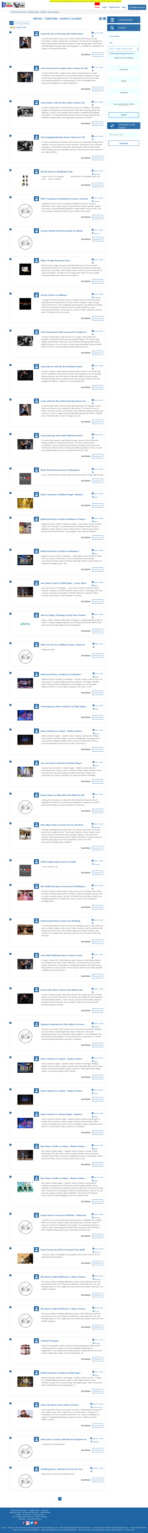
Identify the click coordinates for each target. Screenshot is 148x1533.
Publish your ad (137, 7)
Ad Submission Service (30, 1512)
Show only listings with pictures (121, 53)
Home (97, 7)
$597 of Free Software (19, 1510)
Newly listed (21, 27)
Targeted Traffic (33, 1510)
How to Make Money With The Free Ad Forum (75, 1528)
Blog (124, 7)
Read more (98, 54)
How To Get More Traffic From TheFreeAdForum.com (110, 1528)
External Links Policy (34, 1519)
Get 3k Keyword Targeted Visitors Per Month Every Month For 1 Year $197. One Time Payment (85, 1)
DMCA (37, 1517)
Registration (114, 7)
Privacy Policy (130, 1530)
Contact (4, 1528)
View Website (86, 54)
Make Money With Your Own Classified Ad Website (59, 1530)
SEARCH (124, 115)
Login (104, 7)
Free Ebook (27, 1515)
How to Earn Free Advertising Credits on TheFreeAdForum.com (36, 1528)
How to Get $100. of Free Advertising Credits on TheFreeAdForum (101, 1530)
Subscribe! (123, 143)
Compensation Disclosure (25, 1517)
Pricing (10, 1528)
